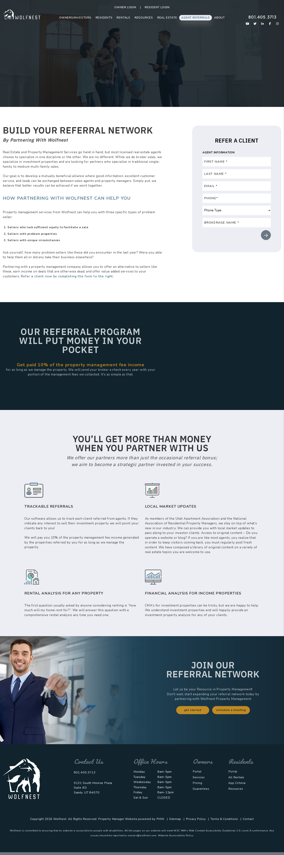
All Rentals (236, 777)
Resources (144, 18)
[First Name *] (236, 161)
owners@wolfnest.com (142, 835)
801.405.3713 (262, 17)
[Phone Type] (236, 210)
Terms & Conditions (224, 819)
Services (199, 777)
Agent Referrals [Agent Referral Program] (195, 18)
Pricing (197, 783)
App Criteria (237, 783)
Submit (266, 235)
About (219, 18)
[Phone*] (236, 198)
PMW (161, 819)
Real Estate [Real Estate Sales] (167, 18)
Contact (248, 819)
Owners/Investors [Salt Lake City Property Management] (75, 18)
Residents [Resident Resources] (104, 18)
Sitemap (175, 819)
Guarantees (201, 789)
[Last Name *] (236, 174)
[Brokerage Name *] (236, 222)
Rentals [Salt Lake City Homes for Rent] (123, 18)
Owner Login (125, 7)
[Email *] (236, 186)
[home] (21, 14)
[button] (247, 23)
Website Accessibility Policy (175, 835)
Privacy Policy (196, 819)
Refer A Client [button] (142, 77)
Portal (197, 771)
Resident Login (157, 7)
